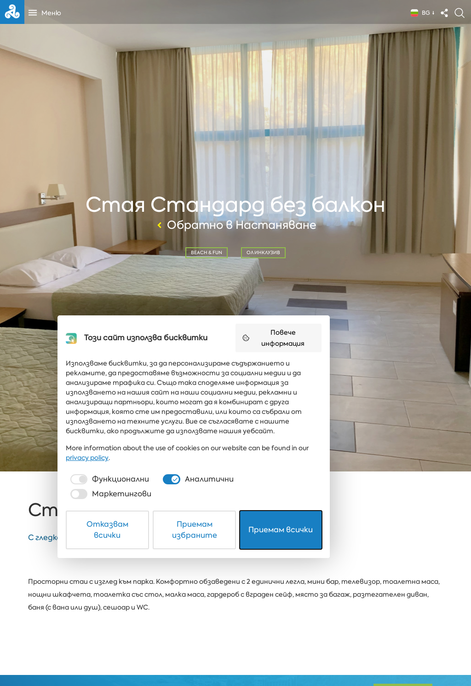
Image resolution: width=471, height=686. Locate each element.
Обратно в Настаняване (235, 224)
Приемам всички (341, 655)
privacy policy (344, 603)
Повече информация (346, 508)
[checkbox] (122, 625)
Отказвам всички (130, 655)
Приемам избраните (236, 655)
